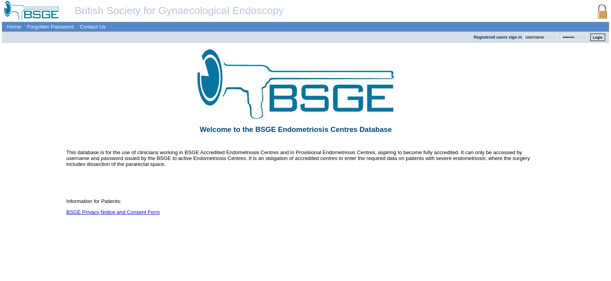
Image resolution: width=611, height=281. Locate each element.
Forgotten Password (50, 27)
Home (14, 27)
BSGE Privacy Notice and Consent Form (113, 212)
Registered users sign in (498, 37)
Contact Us (93, 27)
